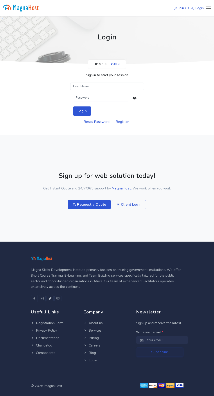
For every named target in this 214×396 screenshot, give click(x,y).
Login (197, 8)
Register (122, 121)
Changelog (41, 345)
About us (93, 323)
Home (98, 64)
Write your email (149, 332)
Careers (92, 345)
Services (92, 330)
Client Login (129, 204)
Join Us (181, 8)
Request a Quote (89, 204)
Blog (89, 352)
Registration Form (47, 323)
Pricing (91, 338)
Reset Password (97, 121)
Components (43, 352)
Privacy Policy (44, 330)
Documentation (45, 338)
